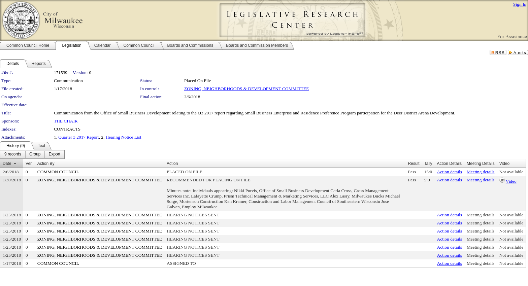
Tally (428, 163)
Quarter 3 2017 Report (78, 137)
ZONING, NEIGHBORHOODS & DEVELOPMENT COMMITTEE (246, 88)
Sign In (519, 4)
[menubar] (32, 154)
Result (414, 163)
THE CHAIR (66, 120)
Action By (46, 163)
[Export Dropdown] (54, 154)
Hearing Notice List (123, 137)
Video (511, 181)
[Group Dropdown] (34, 154)
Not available (511, 171)
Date (7, 163)
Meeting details (481, 171)
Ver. (29, 163)
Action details (449, 171)
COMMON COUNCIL (58, 171)
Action (172, 163)
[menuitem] (12, 154)
